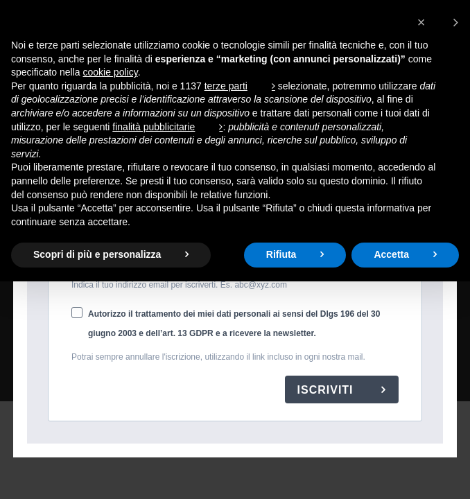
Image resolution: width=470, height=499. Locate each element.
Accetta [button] (391, 254)
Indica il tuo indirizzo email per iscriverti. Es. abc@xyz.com (179, 285)
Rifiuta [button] (281, 254)
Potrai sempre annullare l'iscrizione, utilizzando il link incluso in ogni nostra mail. (218, 357)
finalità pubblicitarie (153, 126)
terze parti (225, 85)
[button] (437, 22)
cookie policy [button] (110, 72)
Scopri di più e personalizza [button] (97, 254)
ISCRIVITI (327, 390)
